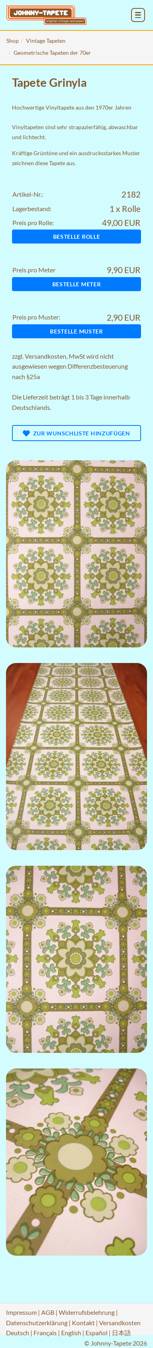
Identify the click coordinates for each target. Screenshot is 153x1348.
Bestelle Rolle (76, 236)
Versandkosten (45, 356)
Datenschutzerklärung (37, 1322)
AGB (47, 1312)
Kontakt (83, 1322)
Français (45, 1332)
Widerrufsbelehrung (87, 1312)
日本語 (121, 1332)
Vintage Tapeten (46, 40)
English (71, 1332)
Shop (12, 40)
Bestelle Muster (76, 331)
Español (96, 1332)
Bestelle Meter (76, 284)
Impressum (21, 1312)
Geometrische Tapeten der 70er (52, 52)
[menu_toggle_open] (138, 15)
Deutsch (17, 1332)
